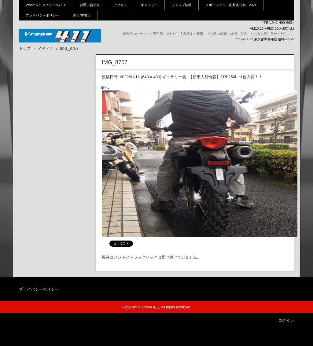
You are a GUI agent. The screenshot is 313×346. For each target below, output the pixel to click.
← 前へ (102, 87)
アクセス (120, 5)
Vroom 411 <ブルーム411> (46, 5)
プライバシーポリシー (42, 15)
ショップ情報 (181, 5)
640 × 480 (151, 77)
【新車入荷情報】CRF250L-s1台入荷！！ (226, 77)
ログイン (286, 320)
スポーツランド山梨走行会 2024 (230, 5)
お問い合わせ (90, 5)
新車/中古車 (82, 15)
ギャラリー (149, 5)
